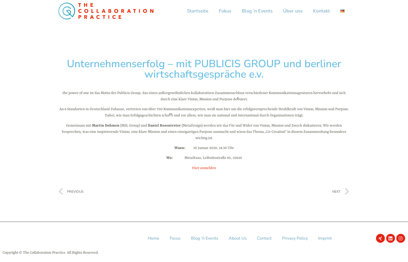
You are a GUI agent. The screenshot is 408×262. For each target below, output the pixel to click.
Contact (264, 238)
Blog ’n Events (257, 11)
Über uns (293, 11)
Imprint (325, 238)
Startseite (197, 11)
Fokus (225, 11)
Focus (175, 238)
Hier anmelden (204, 168)
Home (153, 238)
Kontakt (321, 11)
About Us (238, 238)
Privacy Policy (295, 238)
